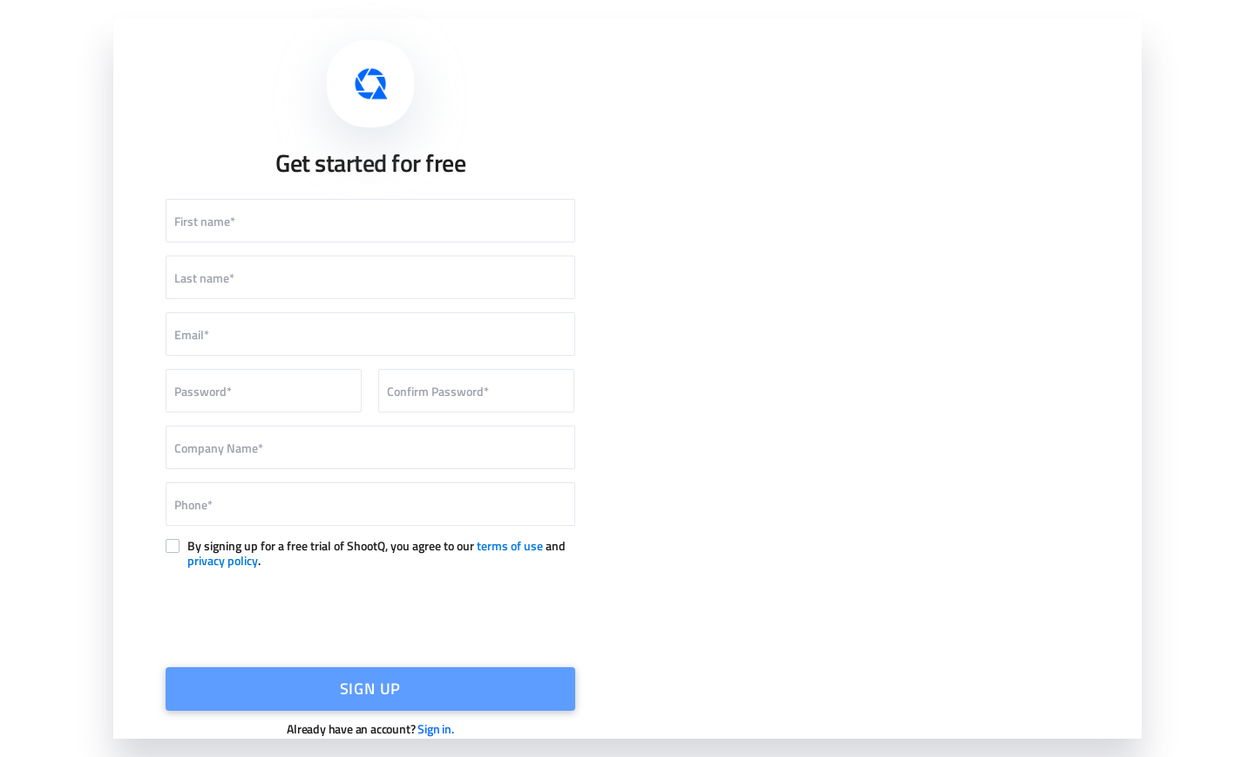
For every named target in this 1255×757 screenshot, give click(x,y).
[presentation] (370, 616)
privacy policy (222, 560)
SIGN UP (371, 688)
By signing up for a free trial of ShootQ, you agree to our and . (376, 554)
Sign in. (435, 728)
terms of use (510, 545)
